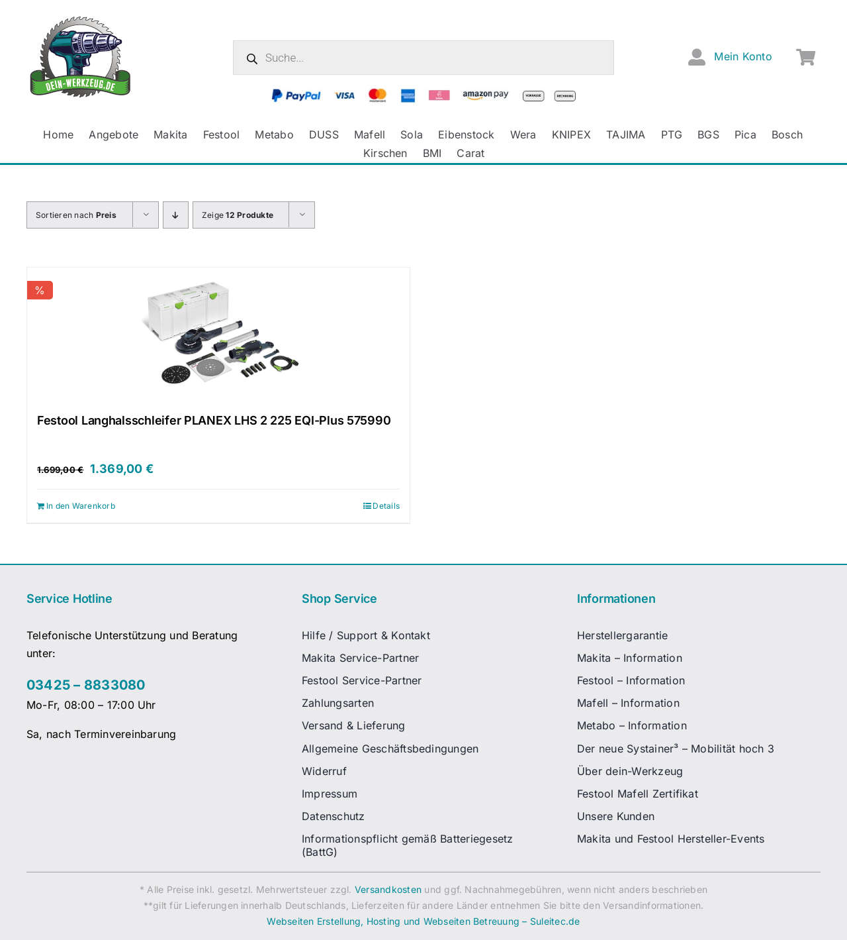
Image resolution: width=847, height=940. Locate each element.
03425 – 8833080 (86, 685)
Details (386, 506)
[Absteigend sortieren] (176, 215)
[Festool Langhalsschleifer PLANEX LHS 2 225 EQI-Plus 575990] (218, 334)
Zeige (237, 215)
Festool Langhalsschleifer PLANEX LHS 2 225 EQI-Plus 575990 (213, 420)
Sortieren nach (76, 215)
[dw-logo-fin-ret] (80, 19)
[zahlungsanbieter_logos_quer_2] (423, 93)
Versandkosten (388, 889)
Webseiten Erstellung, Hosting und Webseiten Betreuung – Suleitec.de (423, 921)
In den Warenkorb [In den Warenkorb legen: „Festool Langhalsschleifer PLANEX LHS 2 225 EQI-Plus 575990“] (80, 506)
